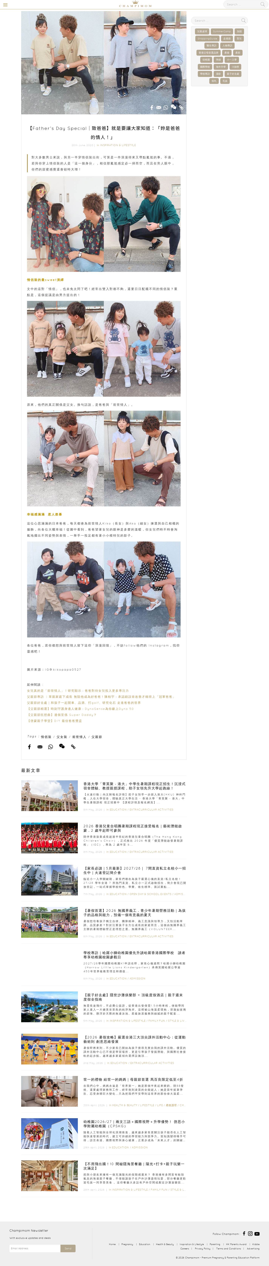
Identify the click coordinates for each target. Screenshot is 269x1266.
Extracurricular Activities (151, 809)
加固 (239, 31)
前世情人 (79, 736)
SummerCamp (222, 31)
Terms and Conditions (228, 1248)
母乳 (214, 81)
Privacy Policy (202, 1248)
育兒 (239, 38)
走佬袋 (227, 38)
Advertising (253, 1248)
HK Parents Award (236, 1244)
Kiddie (256, 1244)
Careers (184, 1248)
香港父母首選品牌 (208, 52)
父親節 (97, 736)
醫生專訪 (211, 45)
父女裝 (62, 736)
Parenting (215, 1244)
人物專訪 (227, 45)
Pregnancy (127, 1244)
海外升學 (221, 66)
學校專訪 (205, 73)
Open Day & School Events (151, 894)
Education (118, 809)
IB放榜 (235, 66)
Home (112, 1244)
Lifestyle (147, 1105)
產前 (237, 52)
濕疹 (218, 73)
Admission (182, 894)
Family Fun (156, 1020)
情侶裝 (46, 736)
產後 (226, 52)
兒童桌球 (202, 31)
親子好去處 (233, 73)
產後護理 (171, 1105)
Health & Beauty (124, 1105)
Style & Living (179, 1020)
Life (160, 1105)
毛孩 (225, 81)
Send (68, 1248)
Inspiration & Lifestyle (118, 145)
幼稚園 (206, 59)
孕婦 (218, 59)
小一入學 (232, 59)
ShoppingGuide (207, 38)
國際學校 (205, 66)
